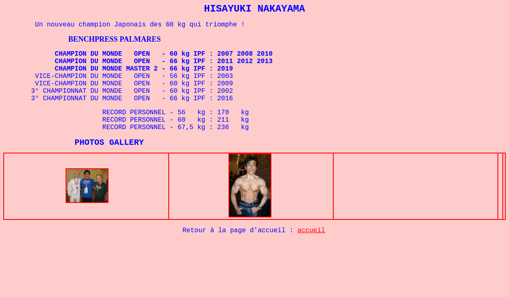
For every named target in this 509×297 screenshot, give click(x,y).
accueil (311, 232)
